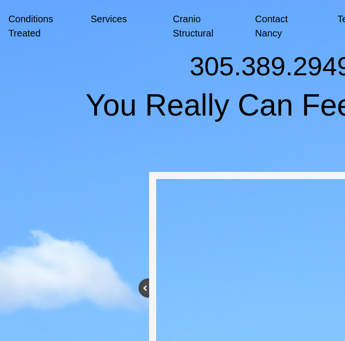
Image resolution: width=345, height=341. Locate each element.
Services (108, 19)
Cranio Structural (193, 26)
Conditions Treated (31, 26)
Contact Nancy (271, 26)
